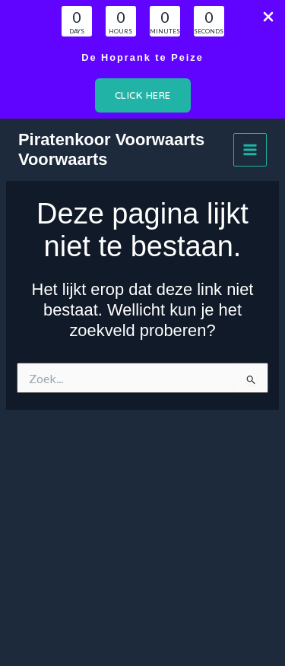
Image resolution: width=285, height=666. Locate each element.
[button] (143, 95)
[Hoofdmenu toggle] (250, 149)
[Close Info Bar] (268, 17)
